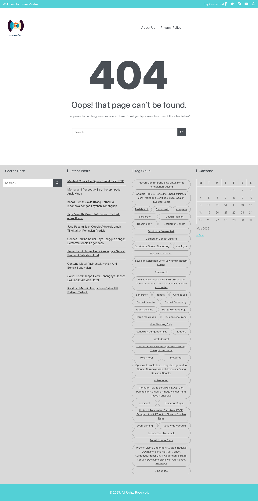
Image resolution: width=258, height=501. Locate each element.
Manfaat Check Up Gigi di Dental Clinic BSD (95, 181)
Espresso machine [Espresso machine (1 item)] (161, 253)
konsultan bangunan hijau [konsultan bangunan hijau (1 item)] (151, 331)
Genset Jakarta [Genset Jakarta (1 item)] (145, 302)
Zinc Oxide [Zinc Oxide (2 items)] (161, 470)
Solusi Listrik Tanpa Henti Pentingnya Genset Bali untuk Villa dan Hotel (96, 253)
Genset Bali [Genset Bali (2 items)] (180, 294)
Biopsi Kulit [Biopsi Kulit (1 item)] (162, 209)
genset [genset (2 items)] (160, 294)
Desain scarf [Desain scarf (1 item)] (144, 223)
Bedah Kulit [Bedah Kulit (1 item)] (141, 209)
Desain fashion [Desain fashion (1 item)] (175, 216)
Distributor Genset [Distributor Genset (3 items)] (174, 223)
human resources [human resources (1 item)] (176, 316)
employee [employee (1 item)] (182, 246)
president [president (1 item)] (144, 402)
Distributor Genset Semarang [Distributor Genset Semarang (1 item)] (152, 246)
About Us (148, 27)
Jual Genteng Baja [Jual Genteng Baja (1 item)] (161, 324)
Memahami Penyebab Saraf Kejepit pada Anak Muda (94, 191)
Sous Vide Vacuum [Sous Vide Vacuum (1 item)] (174, 425)
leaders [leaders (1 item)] (181, 331)
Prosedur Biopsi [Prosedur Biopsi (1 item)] (174, 402)
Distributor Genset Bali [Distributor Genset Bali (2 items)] (161, 231)
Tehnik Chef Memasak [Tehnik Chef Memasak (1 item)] (161, 433)
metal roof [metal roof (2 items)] (176, 357)
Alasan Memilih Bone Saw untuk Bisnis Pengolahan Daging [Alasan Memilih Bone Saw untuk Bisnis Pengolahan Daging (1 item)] (161, 184)
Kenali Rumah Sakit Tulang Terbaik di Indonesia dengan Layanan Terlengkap (92, 204)
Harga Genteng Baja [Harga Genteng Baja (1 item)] (174, 309)
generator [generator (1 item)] (142, 294)
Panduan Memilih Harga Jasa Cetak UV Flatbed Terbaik (92, 290)
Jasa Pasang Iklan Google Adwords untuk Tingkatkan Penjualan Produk (94, 228)
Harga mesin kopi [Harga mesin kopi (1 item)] (146, 316)
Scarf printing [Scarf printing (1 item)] (145, 425)
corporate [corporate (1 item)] (145, 216)
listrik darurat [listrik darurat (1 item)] (161, 338)
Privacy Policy (171, 27)
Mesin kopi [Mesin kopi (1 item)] (146, 357)
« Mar (200, 235)
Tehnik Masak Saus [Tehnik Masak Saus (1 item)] (161, 440)
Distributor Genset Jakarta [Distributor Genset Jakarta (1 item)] (161, 238)
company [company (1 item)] (181, 209)
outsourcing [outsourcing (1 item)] (161, 380)
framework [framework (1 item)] (161, 272)
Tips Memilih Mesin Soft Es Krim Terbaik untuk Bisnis (93, 216)
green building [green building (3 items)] (144, 309)
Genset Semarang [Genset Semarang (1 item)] (175, 302)
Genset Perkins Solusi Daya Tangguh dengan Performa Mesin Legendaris (96, 241)
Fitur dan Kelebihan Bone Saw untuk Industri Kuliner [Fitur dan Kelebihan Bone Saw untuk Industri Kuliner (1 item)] (161, 262)
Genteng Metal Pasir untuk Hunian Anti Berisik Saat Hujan (92, 265)
